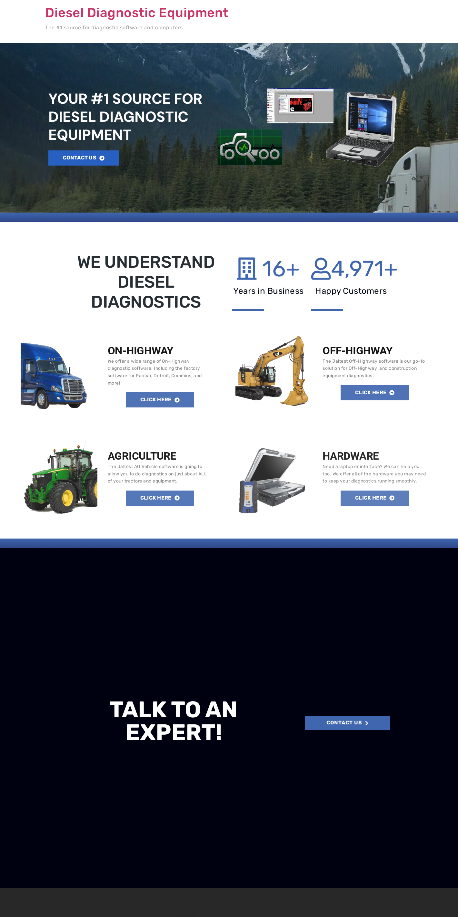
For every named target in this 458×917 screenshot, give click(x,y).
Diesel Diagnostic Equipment (137, 12)
